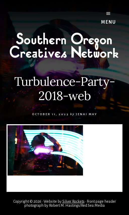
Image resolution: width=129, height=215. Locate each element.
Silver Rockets (73, 201)
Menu (108, 18)
